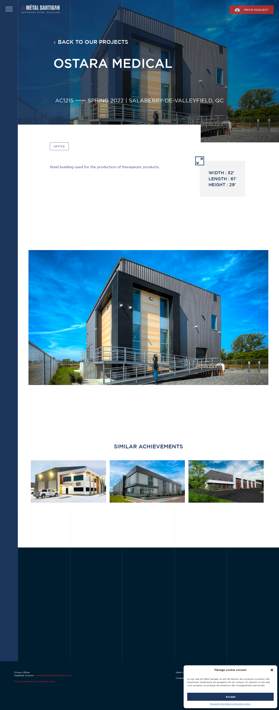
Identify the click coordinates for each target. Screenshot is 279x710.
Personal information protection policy (230, 704)
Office (59, 146)
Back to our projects (93, 42)
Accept (230, 696)
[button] (272, 670)
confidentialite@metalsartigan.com (53, 675)
